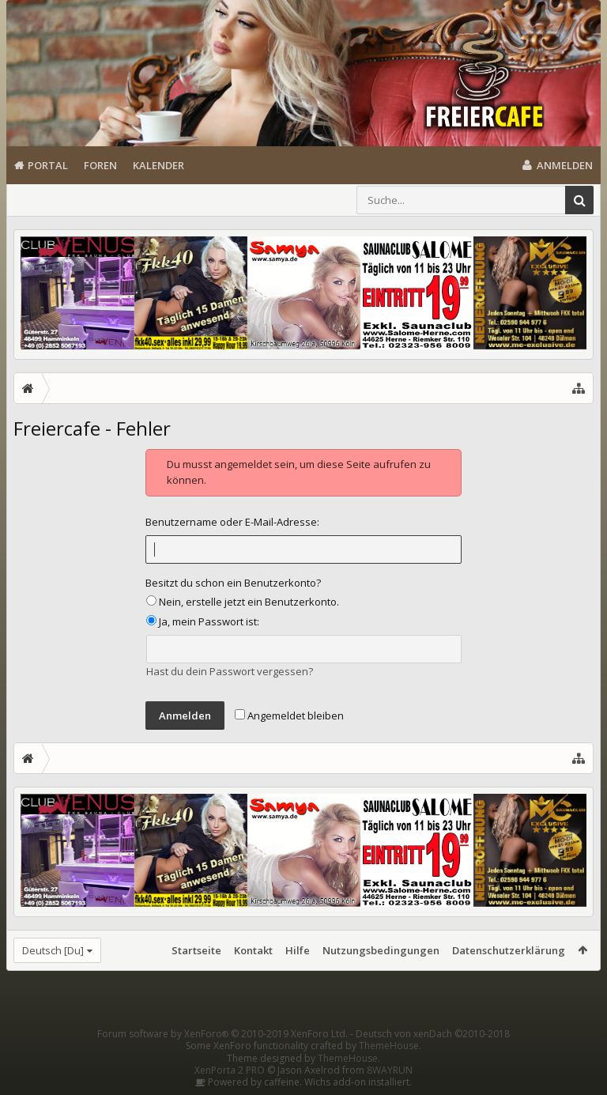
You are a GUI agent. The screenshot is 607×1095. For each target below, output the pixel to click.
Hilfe (297, 950)
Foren (100, 165)
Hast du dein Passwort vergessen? (229, 671)
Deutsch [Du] (53, 950)
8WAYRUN (390, 1070)
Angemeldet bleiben (289, 715)
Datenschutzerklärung (508, 950)
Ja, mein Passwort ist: (202, 621)
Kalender (158, 165)
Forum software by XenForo (222, 1033)
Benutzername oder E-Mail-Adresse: (232, 522)
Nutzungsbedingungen (380, 950)
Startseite (196, 950)
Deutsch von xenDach (433, 1033)
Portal (48, 165)
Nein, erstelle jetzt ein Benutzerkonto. (242, 602)
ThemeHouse (389, 1045)
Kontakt (253, 950)
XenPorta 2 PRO (229, 1070)
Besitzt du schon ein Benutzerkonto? (233, 583)
